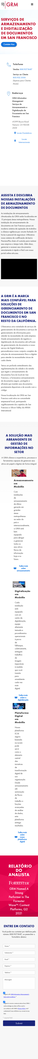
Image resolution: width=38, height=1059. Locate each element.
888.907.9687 (26, 69)
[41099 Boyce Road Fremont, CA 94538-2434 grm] (19, 163)
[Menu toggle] (32, 4)
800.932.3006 (19, 77)
